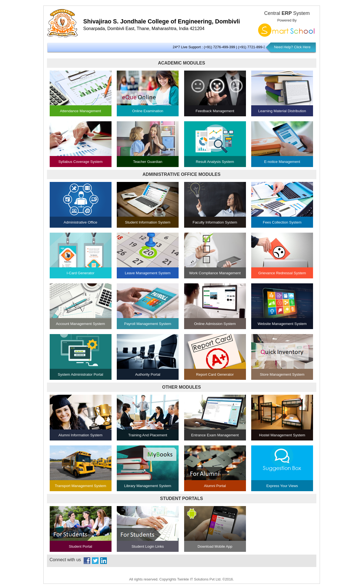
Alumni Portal (215, 486)
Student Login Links (147, 546)
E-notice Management (282, 162)
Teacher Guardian (147, 162)
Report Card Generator (215, 374)
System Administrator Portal (80, 374)
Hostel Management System (282, 435)
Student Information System (147, 222)
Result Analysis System (215, 162)
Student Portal (80, 546)
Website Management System (282, 324)
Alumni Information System (80, 435)
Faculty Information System (215, 222)
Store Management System (282, 374)
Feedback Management (214, 111)
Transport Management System (80, 486)
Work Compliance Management (214, 273)
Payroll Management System (147, 324)
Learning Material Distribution (282, 111)
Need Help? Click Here (292, 47)
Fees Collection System (282, 222)
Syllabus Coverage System (80, 162)
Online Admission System (215, 324)
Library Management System (147, 486)
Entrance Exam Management (215, 435)
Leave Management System (148, 273)
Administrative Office (80, 222)
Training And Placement (147, 435)
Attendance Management (80, 111)
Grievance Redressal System (282, 273)
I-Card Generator (80, 273)
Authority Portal (147, 374)
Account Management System (80, 324)
